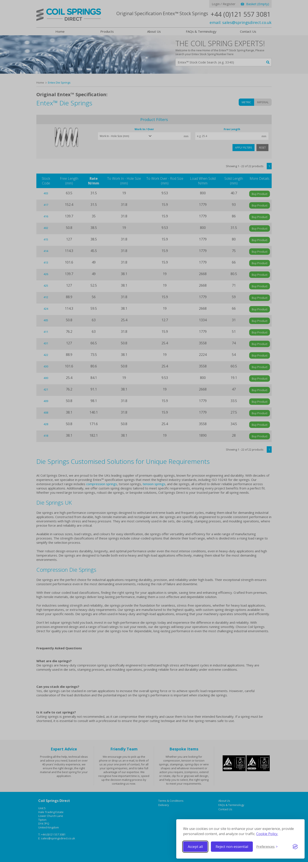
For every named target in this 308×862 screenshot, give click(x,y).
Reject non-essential (232, 846)
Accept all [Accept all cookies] (195, 846)
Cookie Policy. (267, 833)
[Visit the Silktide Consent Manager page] (295, 846)
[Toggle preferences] (267, 846)
